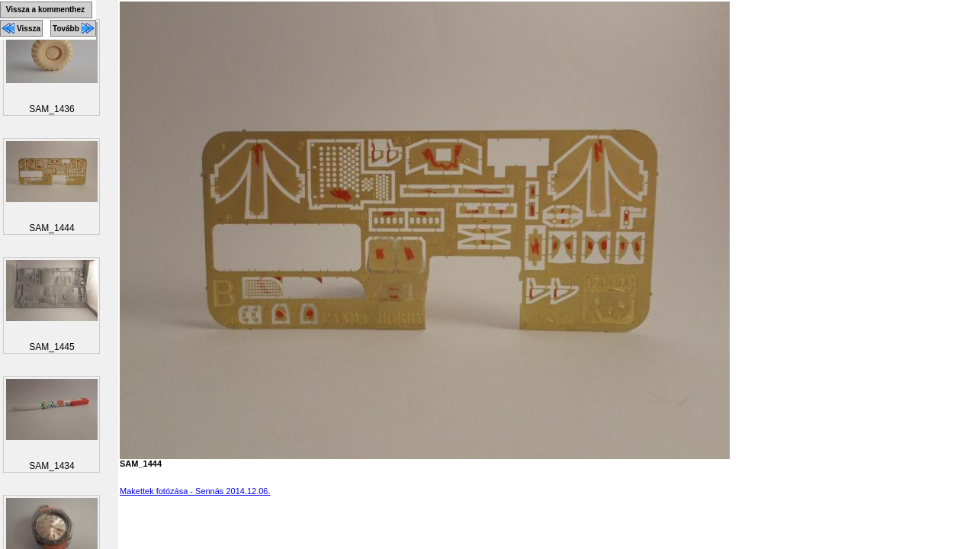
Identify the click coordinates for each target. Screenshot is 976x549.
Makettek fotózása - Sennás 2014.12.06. (195, 491)
